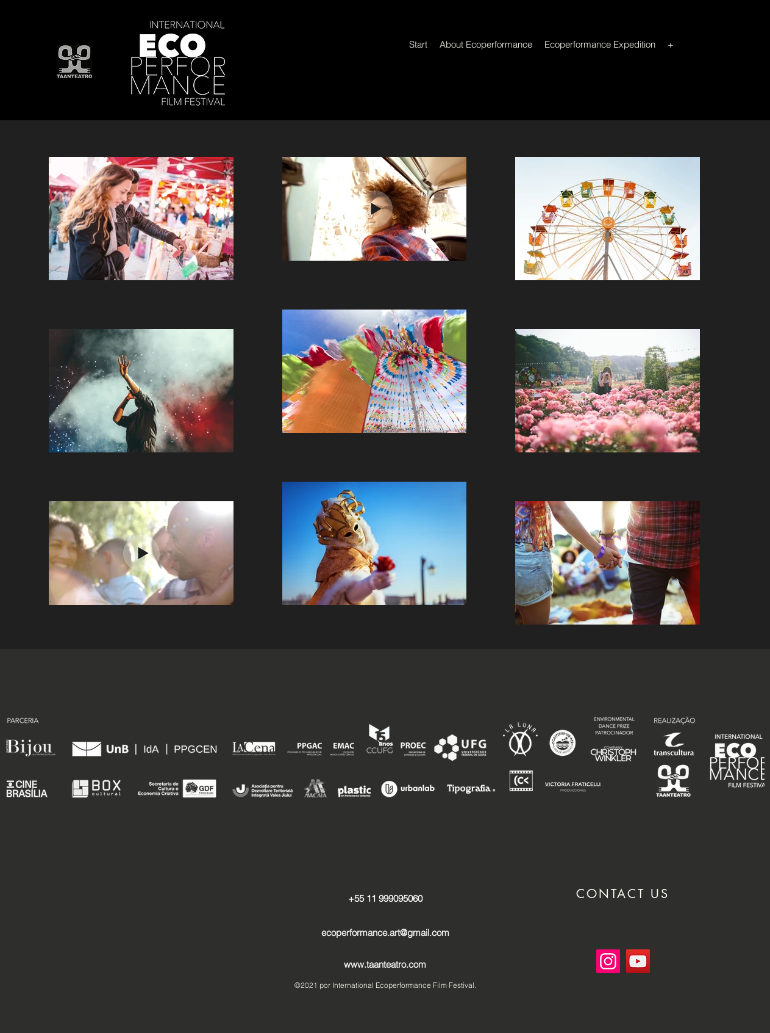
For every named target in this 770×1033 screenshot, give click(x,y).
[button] (622, 894)
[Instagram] (608, 961)
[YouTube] (638, 961)
